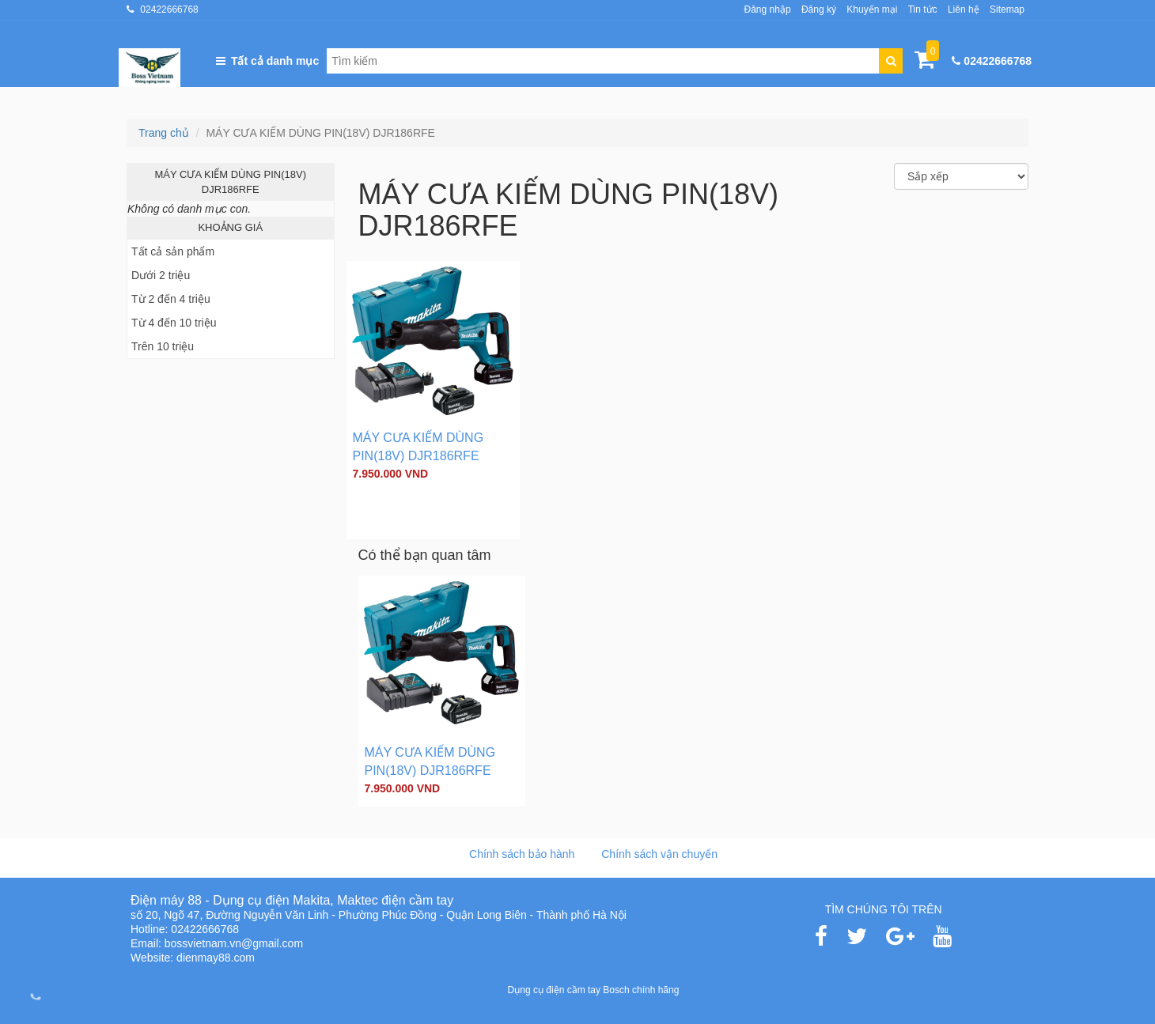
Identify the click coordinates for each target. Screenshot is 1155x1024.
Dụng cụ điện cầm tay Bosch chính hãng (594, 990)
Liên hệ (963, 9)
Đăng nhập (767, 9)
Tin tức (922, 9)
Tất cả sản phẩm (172, 251)
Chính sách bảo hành (521, 854)
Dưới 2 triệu (160, 275)
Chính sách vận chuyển (659, 854)
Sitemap (1007, 9)
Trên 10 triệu (162, 346)
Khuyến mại (871, 9)
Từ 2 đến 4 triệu (170, 299)
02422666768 (169, 9)
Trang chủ (163, 133)
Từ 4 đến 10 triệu (174, 322)
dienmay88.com (215, 957)
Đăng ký (818, 9)
